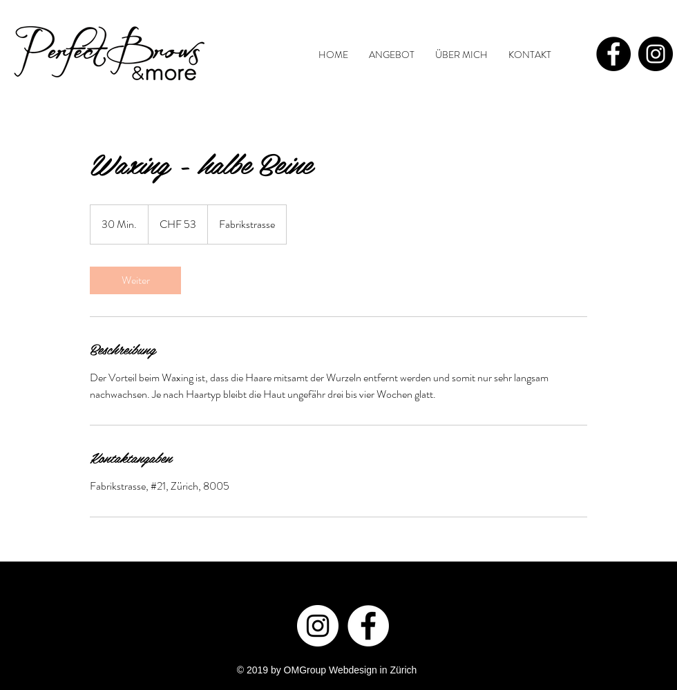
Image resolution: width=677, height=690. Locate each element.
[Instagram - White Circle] (317, 625)
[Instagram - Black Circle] (655, 54)
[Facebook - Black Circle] (613, 54)
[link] (135, 280)
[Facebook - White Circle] (368, 625)
